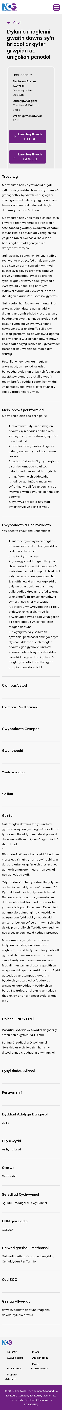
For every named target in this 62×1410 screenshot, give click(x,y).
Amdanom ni (40, 1357)
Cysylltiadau (15, 1357)
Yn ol (17, 22)
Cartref (12, 1351)
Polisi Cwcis (14, 1368)
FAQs (35, 1351)
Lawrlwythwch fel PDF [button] (30, 136)
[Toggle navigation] (56, 7)
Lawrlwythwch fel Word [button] (30, 156)
